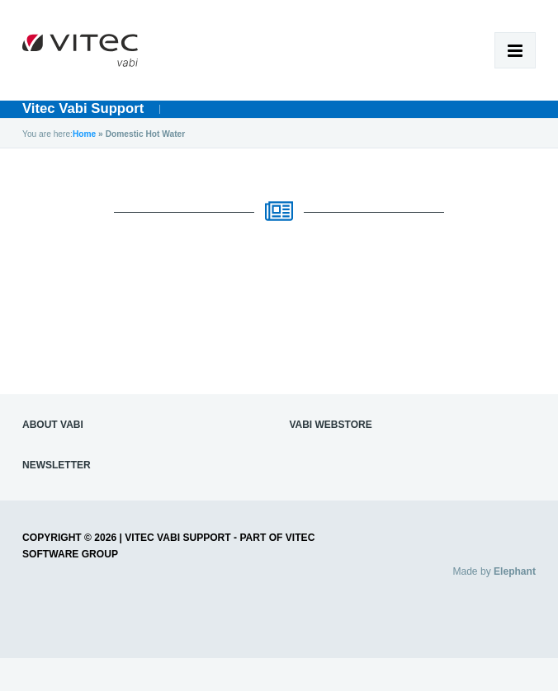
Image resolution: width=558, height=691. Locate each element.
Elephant (515, 571)
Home (84, 134)
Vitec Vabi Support (83, 108)
